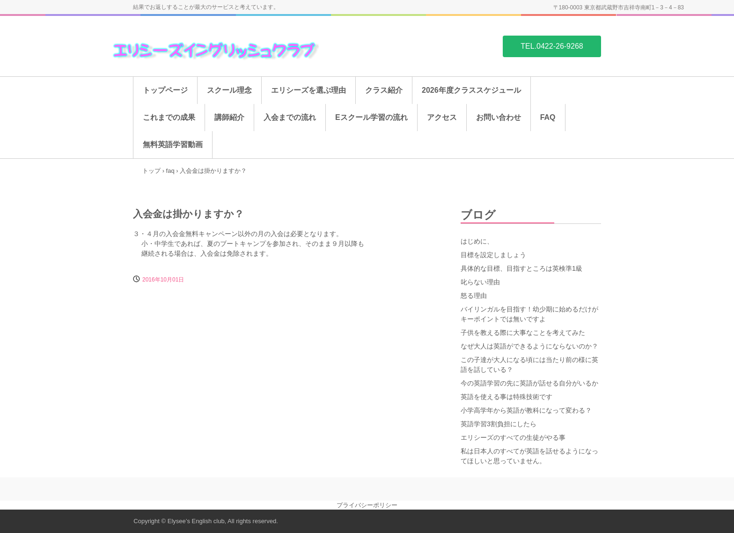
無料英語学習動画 (173, 144)
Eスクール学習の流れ (371, 117)
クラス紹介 (384, 90)
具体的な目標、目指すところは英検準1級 (521, 268)
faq (170, 170)
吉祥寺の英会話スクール (211, 46)
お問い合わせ (498, 117)
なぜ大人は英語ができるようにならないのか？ (529, 346)
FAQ (548, 117)
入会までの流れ (290, 117)
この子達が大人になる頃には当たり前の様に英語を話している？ (529, 364)
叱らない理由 (480, 282)
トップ (151, 170)
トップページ (165, 90)
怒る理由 (474, 295)
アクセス (442, 117)
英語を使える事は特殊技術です (506, 396)
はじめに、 (477, 241)
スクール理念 (229, 90)
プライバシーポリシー (367, 505)
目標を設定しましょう (493, 255)
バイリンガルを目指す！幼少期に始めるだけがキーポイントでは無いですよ (529, 314)
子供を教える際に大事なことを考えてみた (523, 332)
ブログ (478, 214)
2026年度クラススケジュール (471, 90)
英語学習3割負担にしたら (498, 424)
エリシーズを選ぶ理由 (308, 90)
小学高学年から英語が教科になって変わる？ (526, 410)
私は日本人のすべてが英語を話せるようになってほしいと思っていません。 (529, 456)
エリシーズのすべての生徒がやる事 (513, 437)
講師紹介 (229, 117)
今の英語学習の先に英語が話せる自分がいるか (529, 383)
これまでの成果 (169, 117)
